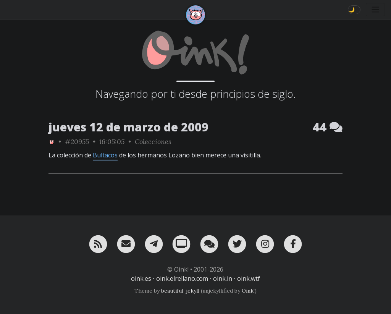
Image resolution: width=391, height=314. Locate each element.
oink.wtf (248, 278)
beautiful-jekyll (180, 290)
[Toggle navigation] (375, 9)
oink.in (222, 278)
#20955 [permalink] (77, 141)
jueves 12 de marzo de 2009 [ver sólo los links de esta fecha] (128, 127)
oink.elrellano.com (182, 278)
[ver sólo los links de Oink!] (51, 141)
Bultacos (105, 155)
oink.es (141, 278)
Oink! (248, 290)
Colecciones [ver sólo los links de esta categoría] (153, 141)
